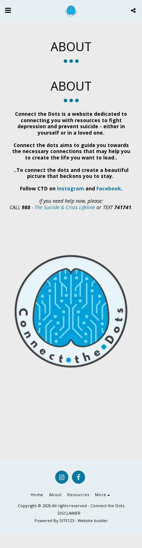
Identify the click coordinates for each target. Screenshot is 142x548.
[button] (8, 10)
